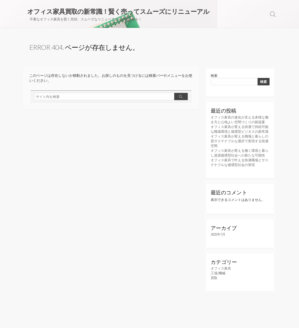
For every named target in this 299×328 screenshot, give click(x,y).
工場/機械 (218, 273)
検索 (214, 75)
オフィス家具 (221, 268)
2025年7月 (218, 234)
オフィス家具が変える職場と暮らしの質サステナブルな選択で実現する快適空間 (239, 141)
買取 (214, 278)
